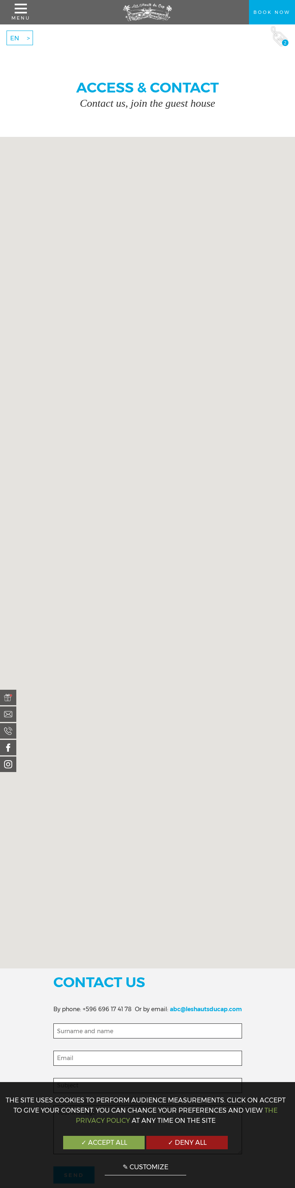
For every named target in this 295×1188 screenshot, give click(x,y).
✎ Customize (145, 1167)
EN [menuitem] (14, 38)
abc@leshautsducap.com (206, 1009)
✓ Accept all (104, 1142)
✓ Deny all (187, 1142)
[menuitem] (8, 697)
